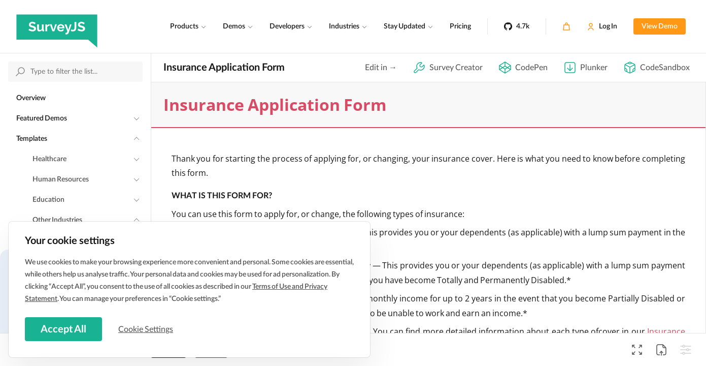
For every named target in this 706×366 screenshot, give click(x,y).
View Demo (660, 26)
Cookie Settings (146, 329)
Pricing (460, 26)
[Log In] (602, 26)
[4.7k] (516, 26)
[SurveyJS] (56, 26)
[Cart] (566, 26)
